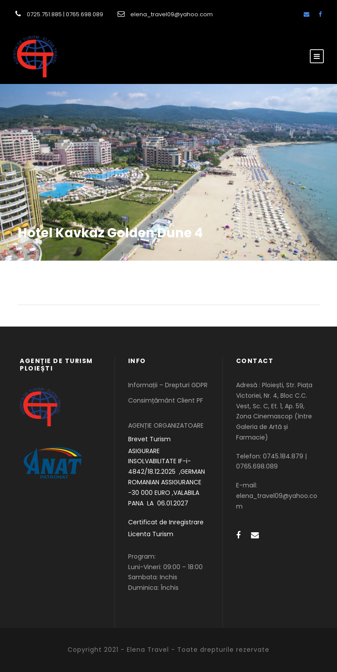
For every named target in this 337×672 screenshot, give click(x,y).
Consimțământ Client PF (165, 400)
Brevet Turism (149, 439)
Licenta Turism (150, 534)
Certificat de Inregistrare (166, 522)
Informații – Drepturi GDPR (168, 385)
